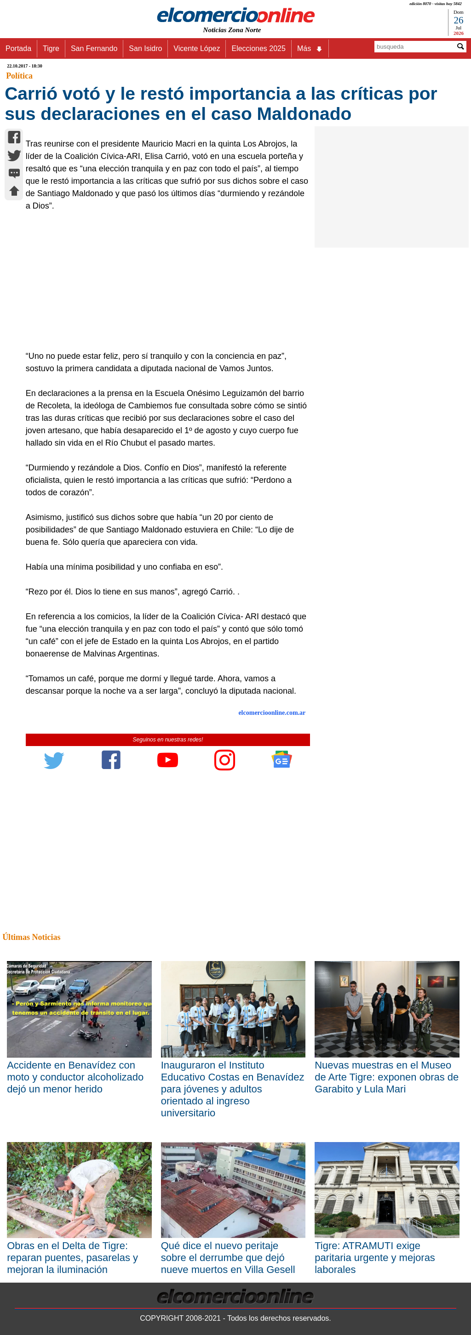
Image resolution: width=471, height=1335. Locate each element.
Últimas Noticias (31, 937)
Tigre (51, 48)
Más (310, 49)
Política (19, 75)
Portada (18, 48)
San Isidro (145, 48)
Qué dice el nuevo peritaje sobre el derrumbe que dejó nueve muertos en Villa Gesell (228, 1257)
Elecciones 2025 (258, 48)
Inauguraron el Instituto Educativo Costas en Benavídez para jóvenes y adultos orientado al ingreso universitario (232, 1089)
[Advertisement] (164, 281)
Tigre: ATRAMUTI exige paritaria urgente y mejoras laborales (375, 1257)
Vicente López (196, 48)
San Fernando (94, 48)
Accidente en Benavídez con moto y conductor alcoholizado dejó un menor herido (75, 1077)
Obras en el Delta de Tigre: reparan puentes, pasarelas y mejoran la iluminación (72, 1257)
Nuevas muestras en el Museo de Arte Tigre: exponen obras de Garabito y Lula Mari (387, 1077)
